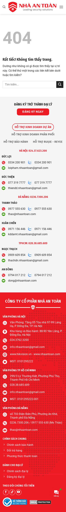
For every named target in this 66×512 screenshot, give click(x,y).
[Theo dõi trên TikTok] (12, 492)
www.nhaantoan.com (47, 354)
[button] (4, 7)
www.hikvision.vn (21, 354)
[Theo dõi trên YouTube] (18, 492)
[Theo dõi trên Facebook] (6, 492)
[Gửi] (59, 84)
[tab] (33, 127)
